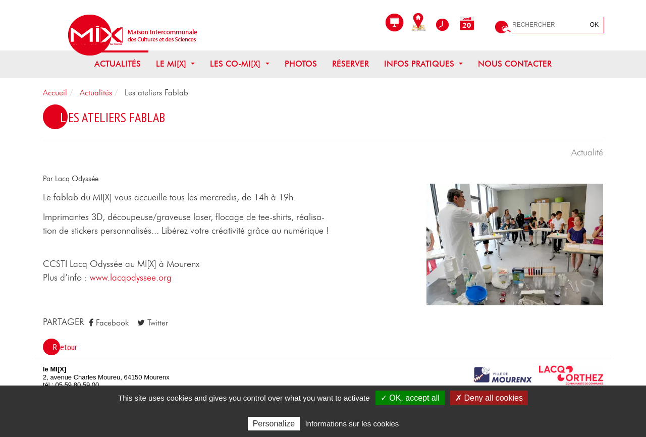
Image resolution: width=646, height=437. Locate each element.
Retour (65, 347)
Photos (301, 64)
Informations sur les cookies (352, 423)
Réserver (350, 64)
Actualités (117, 64)
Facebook (109, 322)
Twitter (152, 322)
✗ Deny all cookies (489, 398)
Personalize (274, 423)
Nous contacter (515, 64)
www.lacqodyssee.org (129, 278)
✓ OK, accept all (410, 398)
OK (594, 24)
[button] (514, 243)
